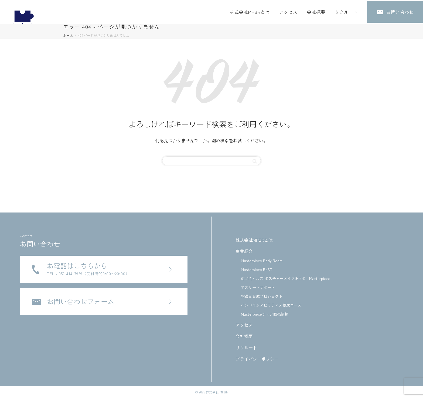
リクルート (346, 11)
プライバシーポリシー (257, 359)
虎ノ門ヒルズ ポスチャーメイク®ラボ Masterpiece (285, 278)
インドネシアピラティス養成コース (271, 305)
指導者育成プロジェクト (261, 296)
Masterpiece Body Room (261, 260)
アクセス (288, 11)
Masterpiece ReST (256, 269)
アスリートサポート (258, 287)
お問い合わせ (395, 11)
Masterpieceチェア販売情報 (264, 314)
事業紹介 (244, 251)
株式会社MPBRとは (250, 11)
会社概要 (316, 11)
